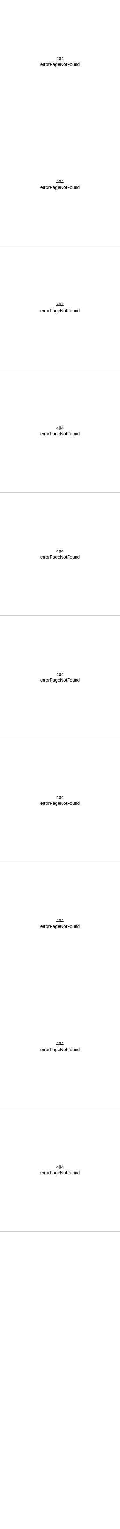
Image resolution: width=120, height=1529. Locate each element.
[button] (60, 4)
